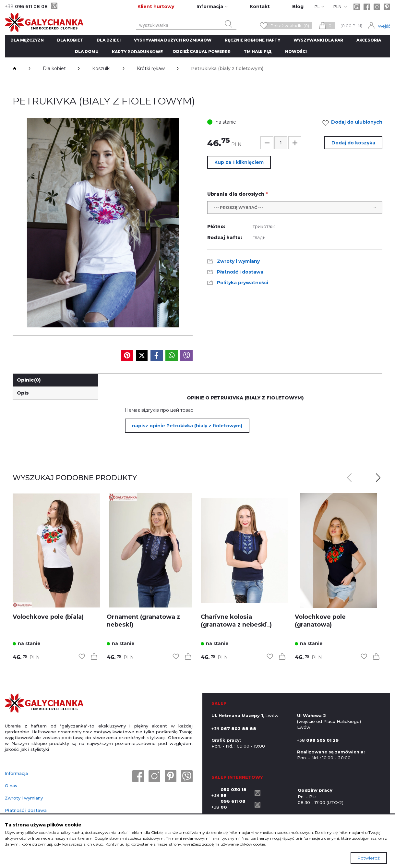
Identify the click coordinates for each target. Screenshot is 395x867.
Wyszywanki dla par (318, 40)
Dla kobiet (70, 40)
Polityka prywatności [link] (242, 283)
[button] (266, 142)
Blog (298, 6)
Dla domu (87, 51)
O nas (11, 785)
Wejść (384, 26)
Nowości (296, 51)
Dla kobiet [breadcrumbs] (54, 68)
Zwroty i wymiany (24, 797)
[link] (56, 550)
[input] (280, 142)
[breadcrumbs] (15, 68)
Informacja (16, 773)
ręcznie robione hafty (252, 40)
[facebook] (367, 7)
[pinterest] (387, 7)
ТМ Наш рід (258, 51)
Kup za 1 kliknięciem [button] (239, 162)
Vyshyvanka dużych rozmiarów (172, 40)
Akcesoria (368, 40)
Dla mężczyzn (27, 40)
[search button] (229, 24)
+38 (231, 792)
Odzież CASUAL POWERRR (202, 51)
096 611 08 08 (26, 6)
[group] (103, 222)
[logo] (44, 703)
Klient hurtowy (156, 6)
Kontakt (260, 6)
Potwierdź (369, 858)
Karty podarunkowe (137, 51)
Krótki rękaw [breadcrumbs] (151, 68)
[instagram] (377, 7)
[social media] (127, 355)
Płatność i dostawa (26, 810)
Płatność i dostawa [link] (240, 272)
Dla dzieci (109, 40)
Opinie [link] (29, 380)
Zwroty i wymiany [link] (238, 261)
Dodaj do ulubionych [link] (354, 123)
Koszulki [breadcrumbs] (101, 68)
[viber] (54, 6)
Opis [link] (23, 393)
